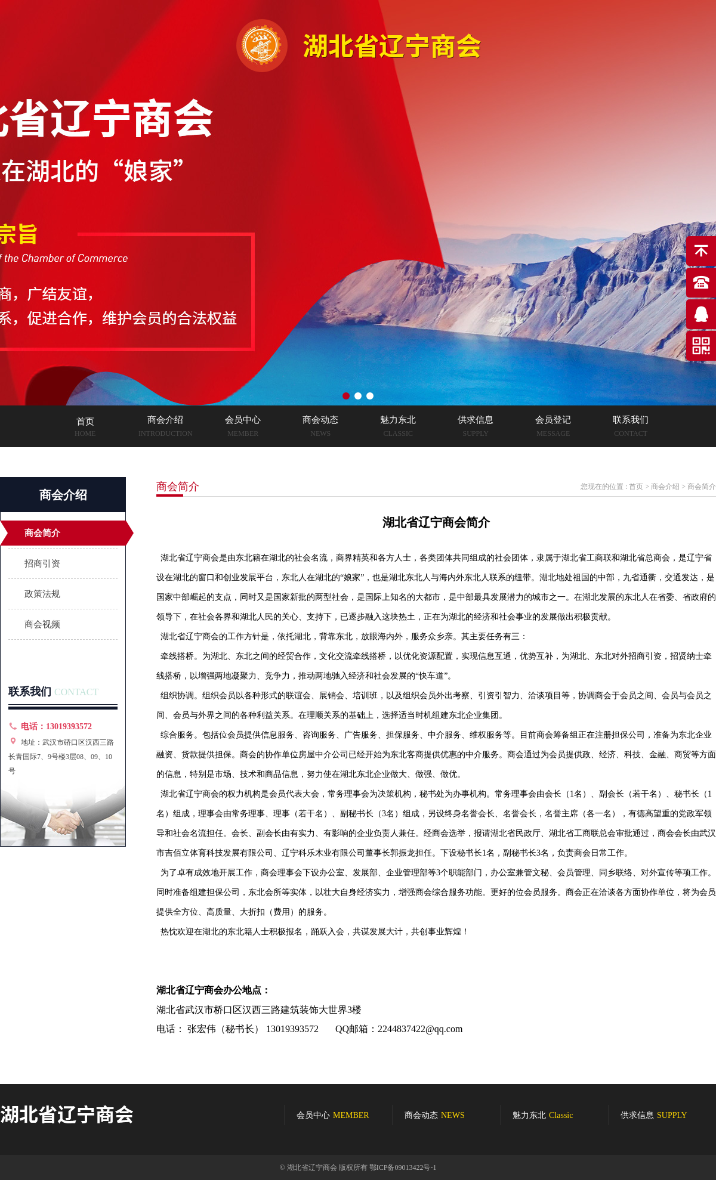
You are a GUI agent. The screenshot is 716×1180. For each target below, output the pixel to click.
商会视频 (42, 624)
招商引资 (42, 563)
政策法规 (42, 594)
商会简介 (42, 533)
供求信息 (654, 1115)
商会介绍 (665, 486)
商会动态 (435, 1115)
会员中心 (333, 1115)
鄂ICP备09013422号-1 (403, 1167)
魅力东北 (543, 1115)
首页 (636, 486)
